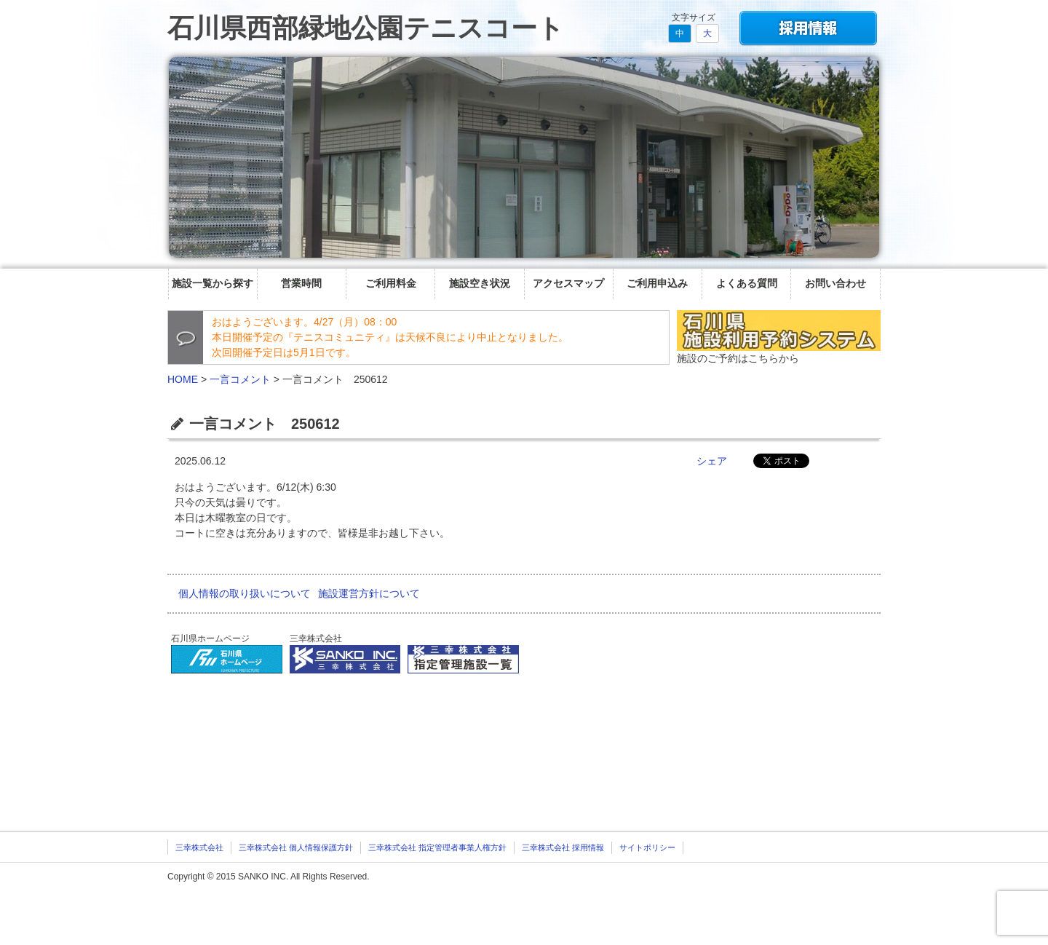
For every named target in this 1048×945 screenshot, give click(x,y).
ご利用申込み (657, 283)
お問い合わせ (835, 283)
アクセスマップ (568, 283)
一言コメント (240, 379)
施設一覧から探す (212, 283)
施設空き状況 (479, 283)
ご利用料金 (390, 283)
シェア (711, 461)
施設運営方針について (369, 593)
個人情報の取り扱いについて (244, 593)
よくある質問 (746, 283)
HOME (182, 379)
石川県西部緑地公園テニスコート (365, 28)
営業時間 (301, 283)
